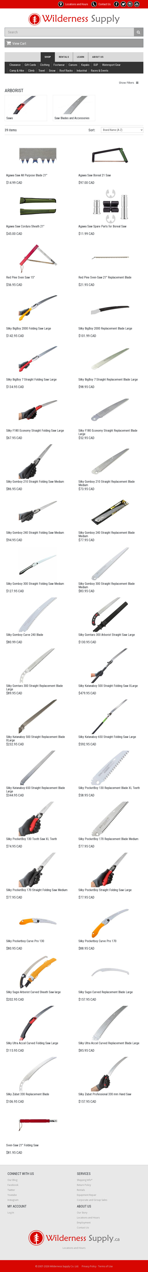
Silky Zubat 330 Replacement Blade (27, 1094)
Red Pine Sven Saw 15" (20, 277)
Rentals (64, 56)
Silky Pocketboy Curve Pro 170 (97, 941)
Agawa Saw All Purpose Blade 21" (26, 175)
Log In (11, 1212)
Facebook (13, 1185)
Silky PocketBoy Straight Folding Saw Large (105, 890)
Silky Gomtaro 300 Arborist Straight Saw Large (106, 635)
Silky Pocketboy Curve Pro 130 (25, 941)
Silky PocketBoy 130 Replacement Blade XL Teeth (109, 788)
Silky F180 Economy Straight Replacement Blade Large (107, 432)
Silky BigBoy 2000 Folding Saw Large (28, 328)
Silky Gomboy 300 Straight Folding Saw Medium (35, 584)
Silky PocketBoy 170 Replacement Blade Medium (108, 839)
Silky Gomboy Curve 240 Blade (24, 635)
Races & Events (99, 70)
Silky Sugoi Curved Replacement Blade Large (105, 992)
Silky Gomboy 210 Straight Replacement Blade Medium (106, 483)
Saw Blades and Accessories (72, 118)
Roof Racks (66, 70)
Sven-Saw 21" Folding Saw (22, 1145)
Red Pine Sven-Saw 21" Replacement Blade (104, 277)
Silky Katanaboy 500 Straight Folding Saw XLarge (108, 686)
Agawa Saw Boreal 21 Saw (94, 175)
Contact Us (83, 1227)
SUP (95, 65)
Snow (52, 70)
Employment (84, 1222)
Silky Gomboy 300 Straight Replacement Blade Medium (106, 585)
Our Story (82, 1212)
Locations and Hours (88, 1217)
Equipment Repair (86, 1195)
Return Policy (84, 1185)
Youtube (12, 1195)
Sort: (91, 130)
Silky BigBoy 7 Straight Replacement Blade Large (108, 379)
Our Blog (12, 1180)
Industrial (82, 70)
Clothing (45, 65)
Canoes (73, 65)
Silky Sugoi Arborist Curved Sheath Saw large (33, 992)
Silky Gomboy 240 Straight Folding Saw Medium (35, 532)
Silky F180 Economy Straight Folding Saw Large (35, 430)
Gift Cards (30, 65)
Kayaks (85, 65)
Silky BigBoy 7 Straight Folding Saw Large (31, 379)
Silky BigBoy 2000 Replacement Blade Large (105, 328)
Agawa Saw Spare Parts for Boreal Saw (102, 226)
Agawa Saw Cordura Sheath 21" (25, 226)
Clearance (15, 65)
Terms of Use (105, 1266)
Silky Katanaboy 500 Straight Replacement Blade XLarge (35, 738)
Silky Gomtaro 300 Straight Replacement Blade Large (34, 687)
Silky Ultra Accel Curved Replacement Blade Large (108, 1043)
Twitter (11, 1190)
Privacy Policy (89, 1266)
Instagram (13, 1200)
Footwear (59, 65)
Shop (48, 56)
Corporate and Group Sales (92, 1200)
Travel (42, 70)
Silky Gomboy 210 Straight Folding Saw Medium (35, 481)
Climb (31, 70)
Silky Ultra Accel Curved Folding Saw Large (32, 1043)
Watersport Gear (111, 65)
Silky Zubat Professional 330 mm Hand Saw (104, 1094)
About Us (97, 56)
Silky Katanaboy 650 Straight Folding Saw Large (107, 737)
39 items (11, 130)
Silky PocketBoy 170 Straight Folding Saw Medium (36, 890)
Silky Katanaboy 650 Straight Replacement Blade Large (35, 789)
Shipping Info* (84, 1180)
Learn (80, 56)
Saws (9, 118)
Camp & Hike (17, 70)
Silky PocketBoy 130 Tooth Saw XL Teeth (31, 839)
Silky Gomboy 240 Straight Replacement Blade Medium (106, 534)
